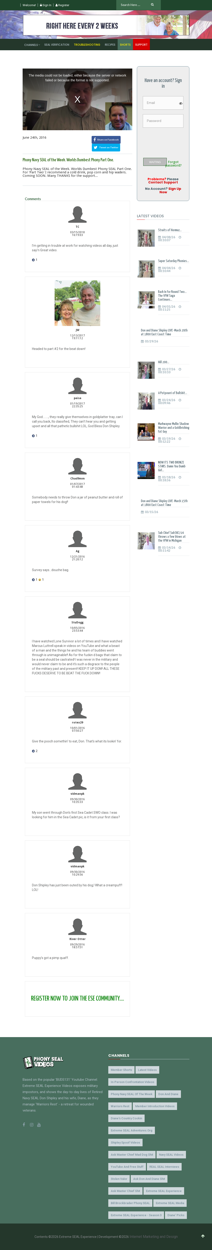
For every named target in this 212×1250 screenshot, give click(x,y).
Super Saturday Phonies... (173, 261)
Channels (31, 45)
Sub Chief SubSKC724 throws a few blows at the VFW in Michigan (172, 536)
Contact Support (163, 182)
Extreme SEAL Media (170, 1203)
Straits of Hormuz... (170, 230)
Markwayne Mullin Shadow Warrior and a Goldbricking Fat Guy (173, 427)
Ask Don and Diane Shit (149, 1179)
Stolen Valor (119, 1179)
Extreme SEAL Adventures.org (131, 1130)
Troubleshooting (87, 45)
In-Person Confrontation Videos (132, 1082)
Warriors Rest (120, 1106)
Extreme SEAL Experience (164, 1191)
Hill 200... (163, 362)
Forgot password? (173, 163)
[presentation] (177, 140)
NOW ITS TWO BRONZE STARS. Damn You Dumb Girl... (172, 466)
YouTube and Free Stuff (127, 1166)
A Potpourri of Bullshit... (172, 393)
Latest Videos (147, 1070)
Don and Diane (168, 1094)
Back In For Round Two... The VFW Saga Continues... (172, 295)
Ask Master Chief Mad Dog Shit (132, 1154)
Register (62, 5)
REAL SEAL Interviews (164, 1166)
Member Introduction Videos (155, 1106)
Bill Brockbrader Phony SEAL (130, 1203)
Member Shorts (121, 1070)
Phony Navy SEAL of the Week (131, 1094)
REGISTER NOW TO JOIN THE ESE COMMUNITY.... (77, 999)
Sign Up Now (170, 190)
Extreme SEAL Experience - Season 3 (136, 1215)
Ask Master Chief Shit (125, 1191)
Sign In (45, 5)
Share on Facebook (106, 140)
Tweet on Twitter (106, 148)
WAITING (155, 162)
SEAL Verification (56, 45)
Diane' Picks (175, 1215)
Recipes (110, 45)
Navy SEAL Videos (171, 1154)
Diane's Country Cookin (126, 1118)
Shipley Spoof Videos (125, 1142)
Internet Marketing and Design (154, 1236)
